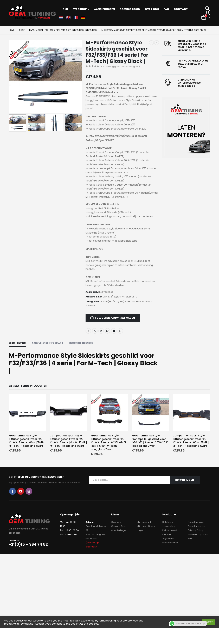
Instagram (28, 491)
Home (65, 9)
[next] (156, 42)
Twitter (95, 331)
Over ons (152, 9)
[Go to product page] (27, 412)
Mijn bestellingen (146, 526)
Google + (107, 331)
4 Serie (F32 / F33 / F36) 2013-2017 (118, 301)
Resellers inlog (196, 522)
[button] (207, 8)
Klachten (167, 534)
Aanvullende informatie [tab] (47, 343)
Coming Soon (118, 526)
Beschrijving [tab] (17, 343)
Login (140, 530)
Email (114, 331)
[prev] (151, 42)
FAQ (166, 9)
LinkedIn (101, 331)
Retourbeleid (169, 530)
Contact (181, 9)
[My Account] (207, 13)
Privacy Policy (195, 530)
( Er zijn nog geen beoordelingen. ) (120, 66)
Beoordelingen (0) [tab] (81, 343)
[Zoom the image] (186, 127)
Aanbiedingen (104, 9)
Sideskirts (147, 301)
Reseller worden (197, 526)
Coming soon (130, 9)
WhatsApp (120, 331)
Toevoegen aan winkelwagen (115, 318)
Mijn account (144, 522)
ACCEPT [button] (208, 622)
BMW (138, 301)
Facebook (88, 331)
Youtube (20, 491)
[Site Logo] (32, 11)
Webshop (80, 9)
